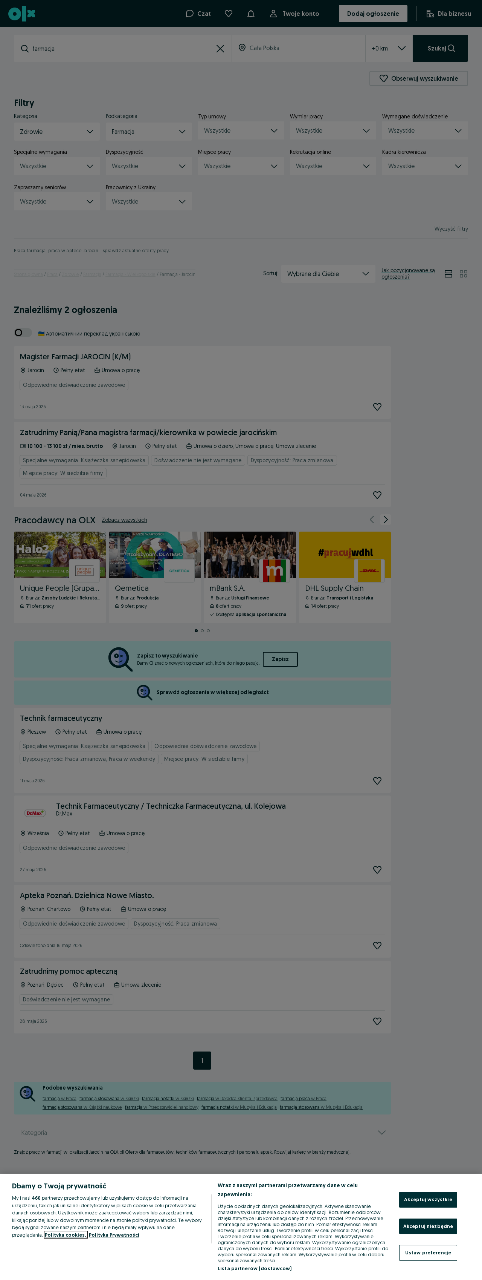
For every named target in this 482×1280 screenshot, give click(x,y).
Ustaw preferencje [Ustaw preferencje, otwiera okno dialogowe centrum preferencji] (428, 1252)
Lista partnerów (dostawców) (255, 1268)
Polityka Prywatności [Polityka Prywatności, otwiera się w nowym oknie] (114, 1235)
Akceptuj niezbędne (428, 1226)
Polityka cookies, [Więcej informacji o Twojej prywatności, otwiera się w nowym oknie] (66, 1235)
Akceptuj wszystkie (428, 1199)
